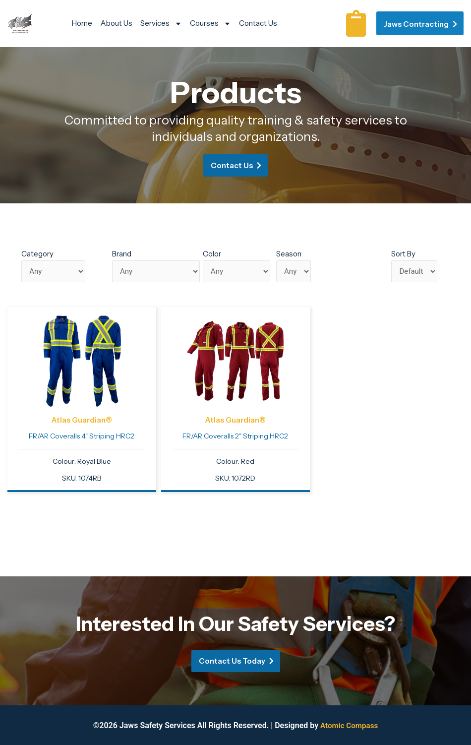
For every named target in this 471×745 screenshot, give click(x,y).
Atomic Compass (349, 725)
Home (82, 23)
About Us (116, 23)
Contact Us (258, 23)
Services (161, 23)
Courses (210, 23)
